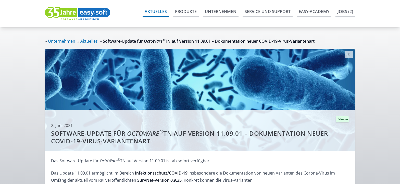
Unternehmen (220, 11)
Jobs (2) (345, 11)
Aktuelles (156, 11)
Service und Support (268, 11)
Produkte (186, 11)
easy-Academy (314, 11)
